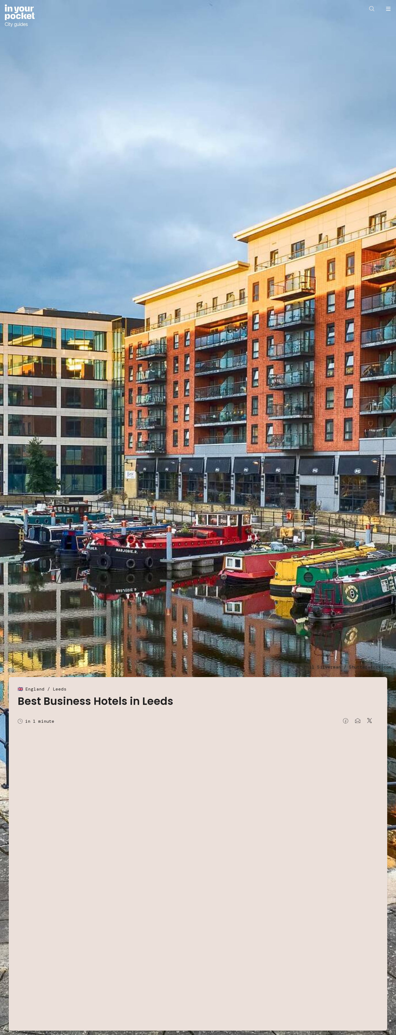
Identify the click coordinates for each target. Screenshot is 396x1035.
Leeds (60, 689)
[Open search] (371, 8)
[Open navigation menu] (388, 9)
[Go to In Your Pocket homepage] (19, 15)
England (35, 689)
